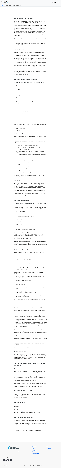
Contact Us (34, 446)
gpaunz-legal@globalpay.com (22, 411)
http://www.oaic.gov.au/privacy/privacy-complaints (26, 431)
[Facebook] (4, 460)
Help (33, 448)
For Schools (48, 448)
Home (2, 5)
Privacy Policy (35, 451)
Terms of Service (35, 453)
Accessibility (35, 450)
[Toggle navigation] (59, 2)
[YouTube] (10, 460)
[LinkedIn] (7, 460)
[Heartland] (11, 448)
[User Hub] (4, 2)
